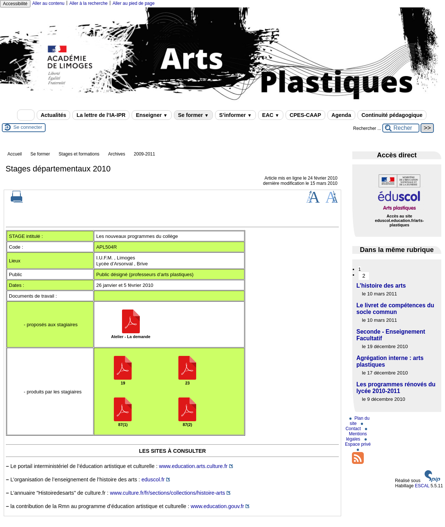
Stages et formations (79, 154)
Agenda (341, 115)
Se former (193, 115)
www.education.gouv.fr (217, 506)
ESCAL (422, 485)
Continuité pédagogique (392, 115)
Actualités (53, 115)
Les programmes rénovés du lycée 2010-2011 (395, 387)
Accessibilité (15, 3)
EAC (270, 115)
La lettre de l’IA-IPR (100, 115)
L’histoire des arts (381, 285)
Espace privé (357, 442)
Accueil (14, 154)
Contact (354, 427)
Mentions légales (356, 435)
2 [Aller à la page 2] (363, 276)
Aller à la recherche (88, 3)
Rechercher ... (367, 128)
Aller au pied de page (133, 3)
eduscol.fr (153, 479)
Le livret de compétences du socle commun (395, 308)
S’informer (235, 115)
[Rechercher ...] (400, 128)
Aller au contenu (48, 3)
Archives (116, 154)
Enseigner (151, 115)
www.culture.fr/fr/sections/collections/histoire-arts (167, 493)
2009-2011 (144, 154)
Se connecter (27, 127)
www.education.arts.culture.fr (193, 466)
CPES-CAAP (305, 115)
